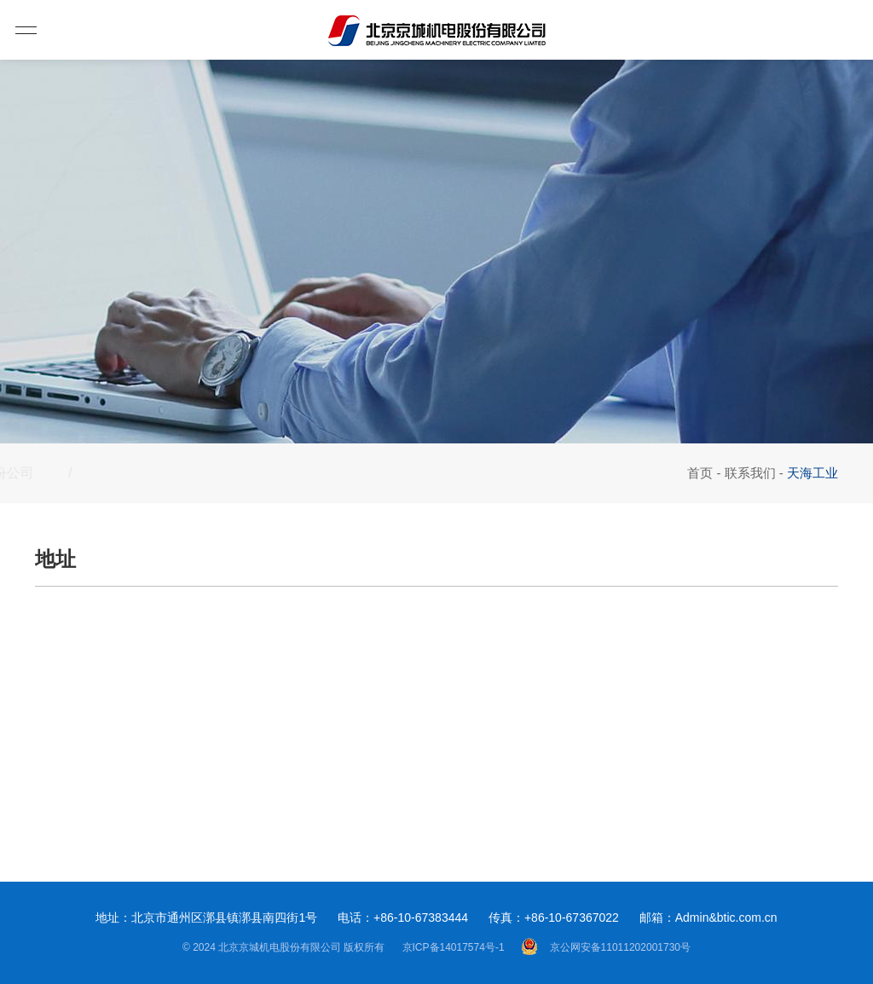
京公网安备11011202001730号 (606, 946)
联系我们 (750, 473)
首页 (700, 473)
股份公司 (62, 473)
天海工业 (185, 473)
